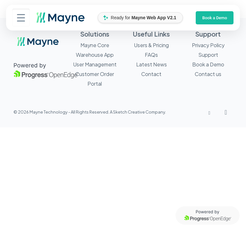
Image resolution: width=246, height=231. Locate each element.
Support (208, 54)
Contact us (208, 74)
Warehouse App (95, 54)
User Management (95, 64)
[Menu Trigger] (21, 17)
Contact (151, 74)
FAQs (151, 54)
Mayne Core (94, 45)
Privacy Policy (208, 45)
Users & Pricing (151, 45)
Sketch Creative (129, 112)
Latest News (151, 64)
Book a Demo (214, 17)
